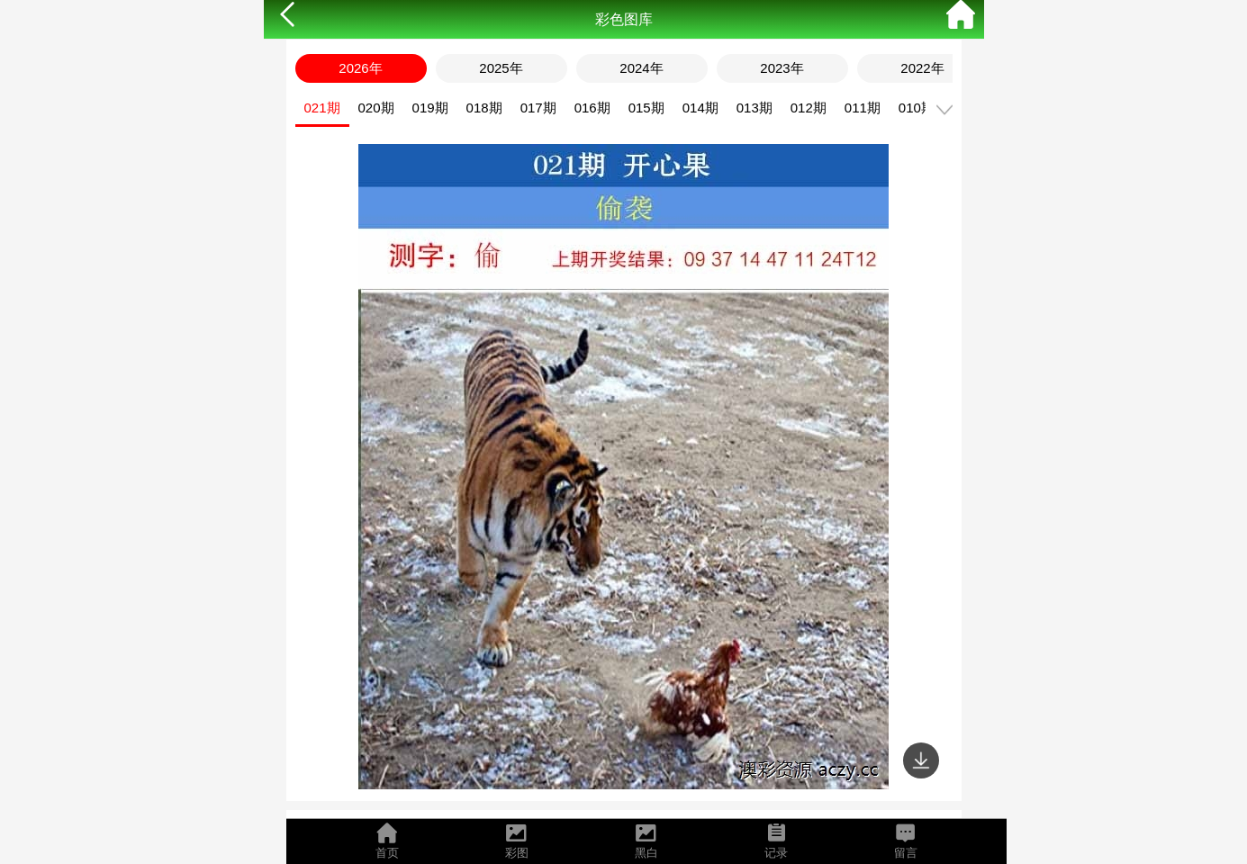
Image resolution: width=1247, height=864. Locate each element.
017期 (538, 107)
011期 (863, 107)
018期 (484, 107)
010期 (917, 107)
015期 (646, 107)
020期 (376, 107)
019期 (430, 107)
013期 (754, 107)
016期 (592, 107)
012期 (809, 107)
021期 (322, 107)
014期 (700, 107)
